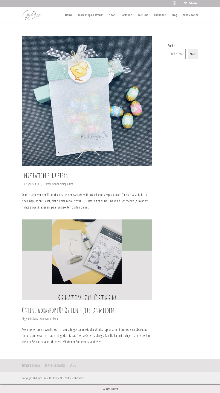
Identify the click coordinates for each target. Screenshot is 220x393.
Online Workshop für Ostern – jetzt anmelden (68, 310)
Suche (171, 45)
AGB (73, 365)
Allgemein (27, 319)
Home (68, 15)
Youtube (143, 15)
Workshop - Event (49, 319)
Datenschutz (55, 365)
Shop (112, 15)
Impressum (31, 365)
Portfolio (126, 15)
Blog (174, 15)
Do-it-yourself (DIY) (31, 184)
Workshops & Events (90, 15)
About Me (160, 15)
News (36, 319)
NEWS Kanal (190, 15)
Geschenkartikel (51, 184)
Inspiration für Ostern (45, 175)
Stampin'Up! (66, 184)
